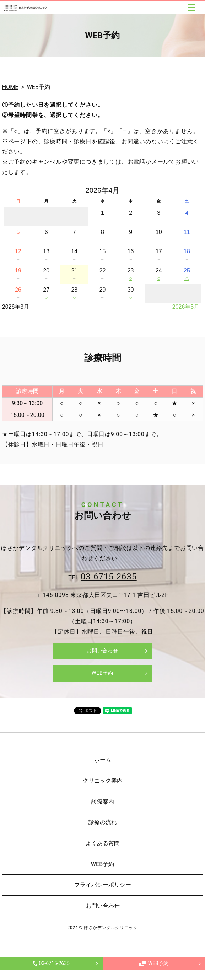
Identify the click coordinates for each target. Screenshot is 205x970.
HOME (10, 87)
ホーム (102, 760)
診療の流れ (102, 822)
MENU (191, 7)
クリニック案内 (103, 780)
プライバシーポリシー (102, 884)
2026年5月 (186, 307)
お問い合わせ (102, 650)
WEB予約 (153, 963)
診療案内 (102, 801)
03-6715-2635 (51, 963)
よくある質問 (103, 843)
